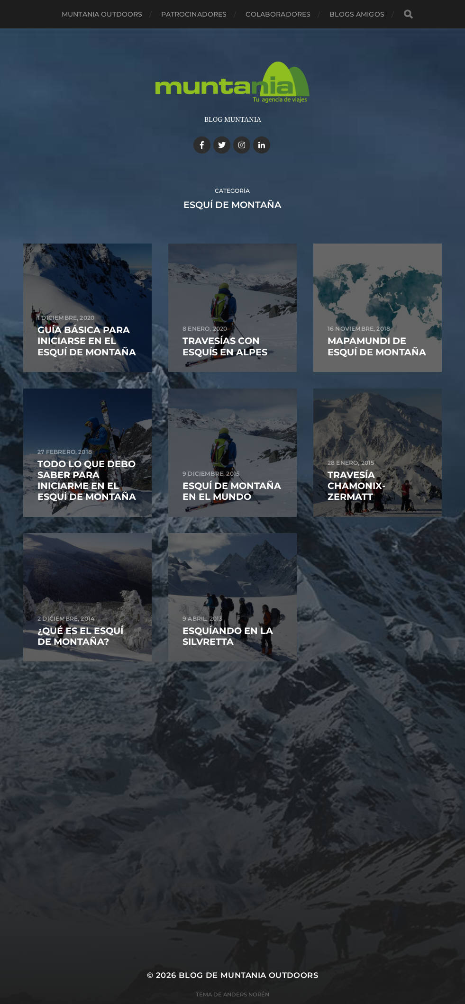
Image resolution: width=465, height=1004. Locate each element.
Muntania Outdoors (102, 14)
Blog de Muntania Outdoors (248, 975)
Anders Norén (246, 994)
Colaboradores (278, 14)
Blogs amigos (356, 14)
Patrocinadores (194, 14)
